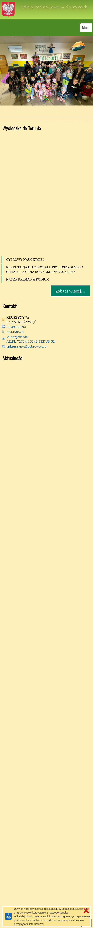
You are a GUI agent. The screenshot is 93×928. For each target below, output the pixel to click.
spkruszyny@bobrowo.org (26, 343)
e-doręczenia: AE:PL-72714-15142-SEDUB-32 (30, 336)
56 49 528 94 (16, 324)
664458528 (15, 329)
